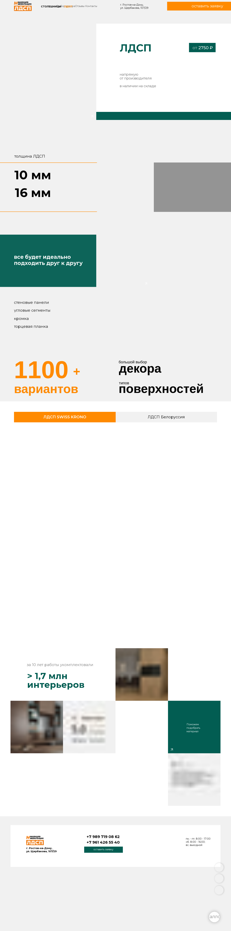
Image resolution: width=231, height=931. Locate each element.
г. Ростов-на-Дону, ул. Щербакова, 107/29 (134, 6)
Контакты (91, 6)
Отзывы (80, 6)
